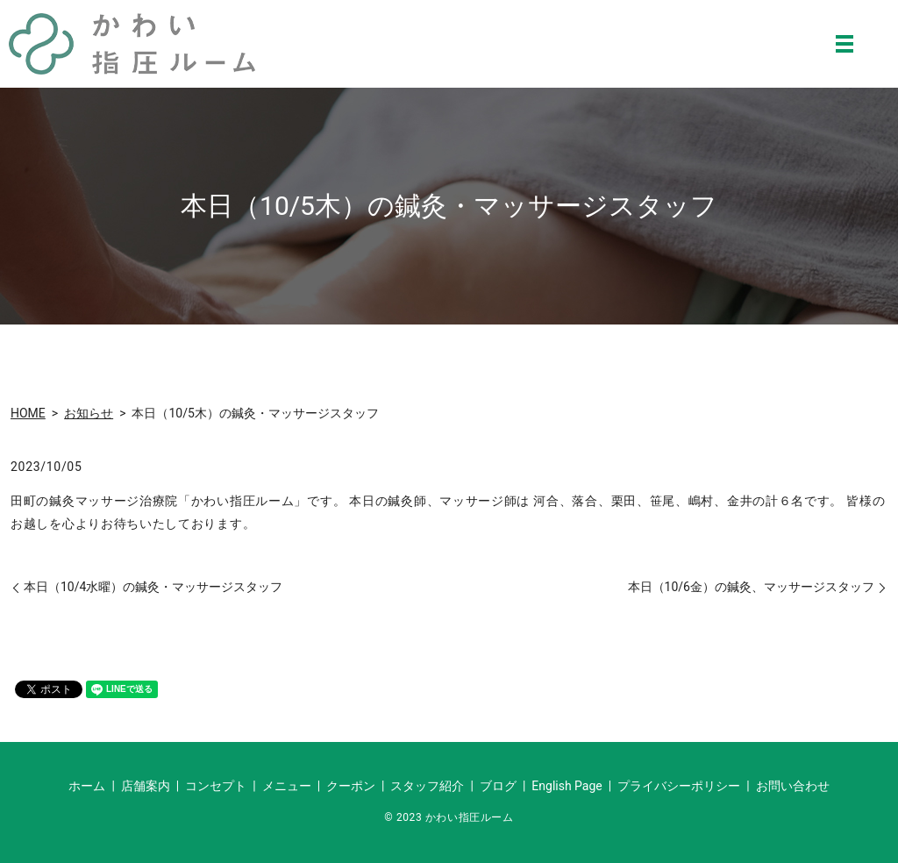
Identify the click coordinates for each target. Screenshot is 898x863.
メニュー (286, 786)
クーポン (350, 786)
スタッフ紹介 (427, 786)
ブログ (498, 786)
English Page (566, 786)
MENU (844, 44)
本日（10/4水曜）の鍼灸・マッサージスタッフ (153, 587)
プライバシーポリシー (678, 786)
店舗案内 (145, 786)
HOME (28, 413)
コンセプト (215, 786)
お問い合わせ (793, 786)
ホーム (86, 786)
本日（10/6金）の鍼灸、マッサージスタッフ (751, 587)
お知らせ (88, 413)
